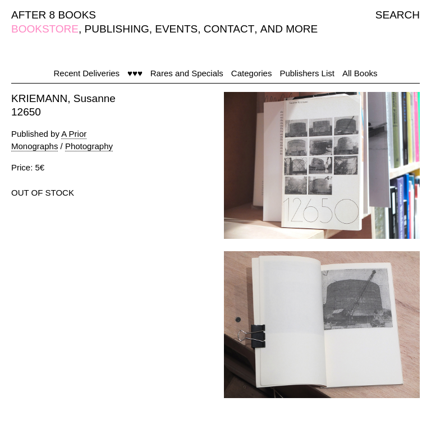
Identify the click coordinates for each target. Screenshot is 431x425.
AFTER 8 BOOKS (53, 15)
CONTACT (229, 29)
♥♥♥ (135, 73)
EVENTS (176, 29)
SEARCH (397, 15)
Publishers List (306, 73)
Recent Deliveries (87, 73)
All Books (360, 73)
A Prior (73, 133)
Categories (251, 73)
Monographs (34, 146)
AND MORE (289, 29)
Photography (89, 146)
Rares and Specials (186, 73)
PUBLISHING (117, 29)
